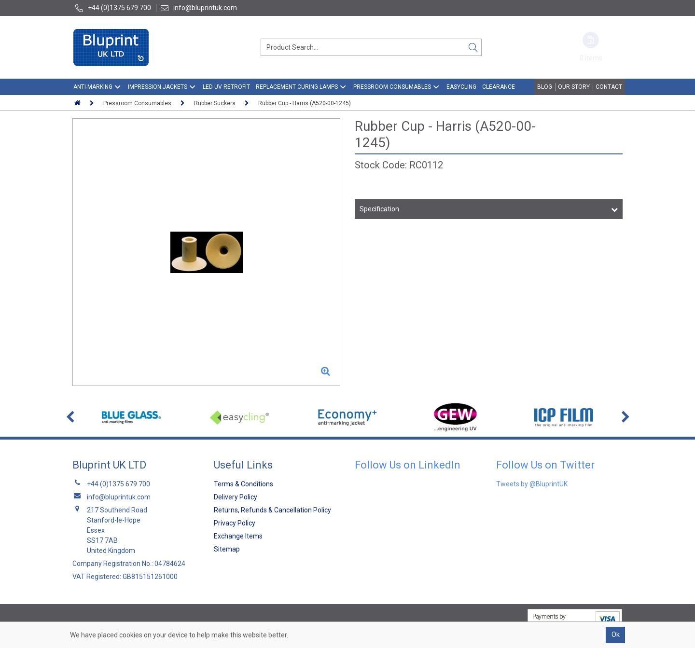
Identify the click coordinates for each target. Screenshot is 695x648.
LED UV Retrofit (226, 86)
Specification (379, 209)
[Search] (473, 47)
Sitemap (227, 549)
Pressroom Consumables (392, 86)
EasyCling (461, 86)
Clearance (498, 86)
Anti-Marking (92, 86)
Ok (616, 634)
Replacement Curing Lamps (297, 86)
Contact (609, 86)
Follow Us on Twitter (545, 465)
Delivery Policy (235, 497)
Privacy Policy (234, 523)
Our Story (574, 86)
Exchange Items (238, 536)
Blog (544, 86)
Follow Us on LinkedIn (407, 465)
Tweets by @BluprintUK (532, 484)
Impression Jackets (157, 86)
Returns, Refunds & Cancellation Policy (272, 510)
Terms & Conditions (243, 484)
